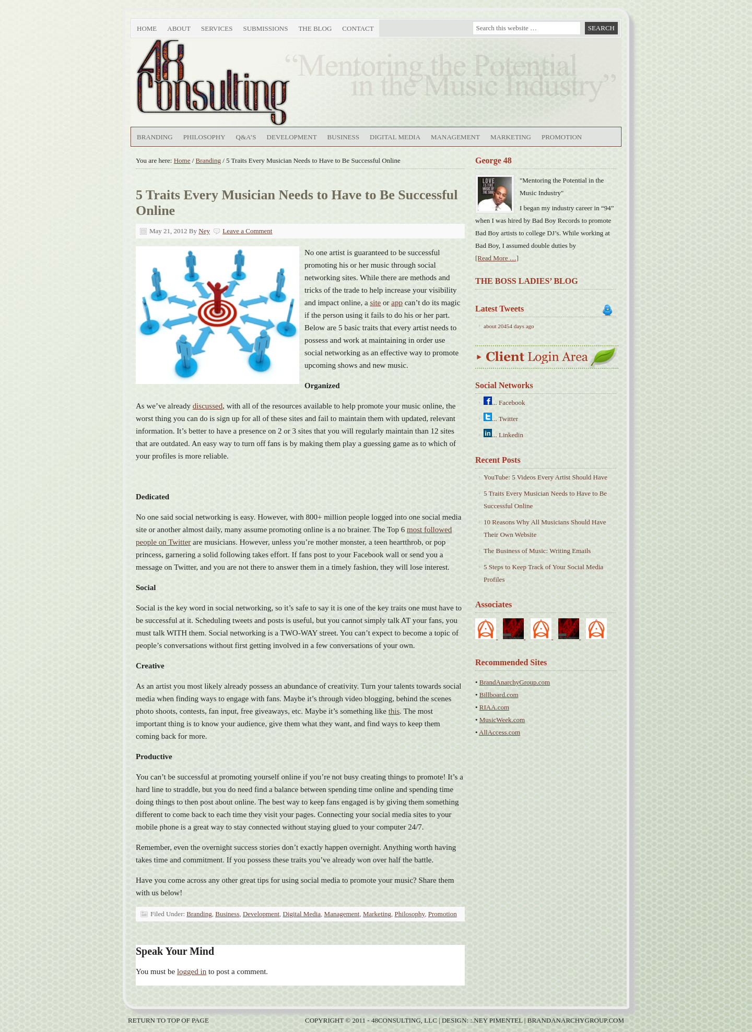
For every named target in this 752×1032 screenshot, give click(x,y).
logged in (191, 971)
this (394, 711)
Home (147, 28)
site (375, 302)
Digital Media (395, 137)
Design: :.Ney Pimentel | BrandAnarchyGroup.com (533, 1020)
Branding (155, 137)
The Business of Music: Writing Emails (537, 551)
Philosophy (204, 137)
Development (292, 137)
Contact (357, 28)
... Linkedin (507, 435)
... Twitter (505, 419)
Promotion (562, 137)
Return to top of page (168, 1020)
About (177, 31)
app (397, 302)
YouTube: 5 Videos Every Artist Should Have (545, 477)
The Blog (315, 28)
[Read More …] (497, 258)
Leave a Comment (247, 231)
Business (343, 137)
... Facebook (508, 402)
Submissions (265, 28)
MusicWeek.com (502, 720)
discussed (208, 406)
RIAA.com (494, 707)
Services (215, 31)
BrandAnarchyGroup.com (514, 682)
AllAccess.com (499, 732)
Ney (204, 231)
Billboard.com (499, 695)
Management (455, 137)
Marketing (510, 137)
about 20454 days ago (509, 326)
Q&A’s (246, 137)
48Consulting (248, 82)
